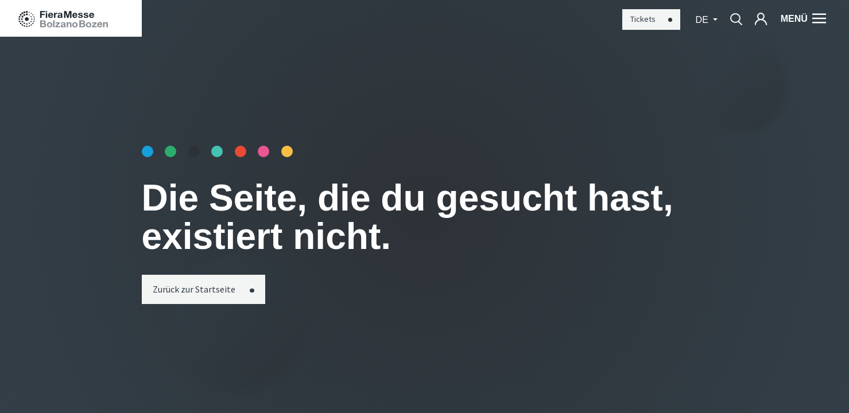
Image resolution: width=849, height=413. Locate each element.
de (703, 19)
